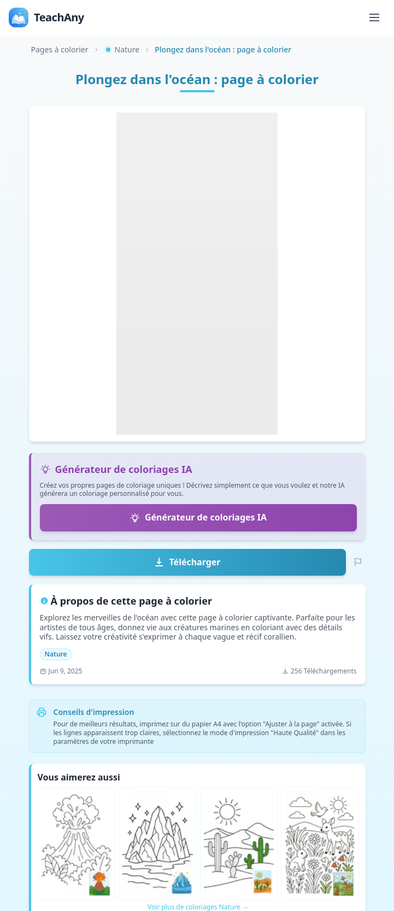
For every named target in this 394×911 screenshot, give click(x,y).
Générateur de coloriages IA (198, 517)
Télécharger (187, 562)
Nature (122, 49)
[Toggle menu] (374, 17)
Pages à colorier (60, 49)
